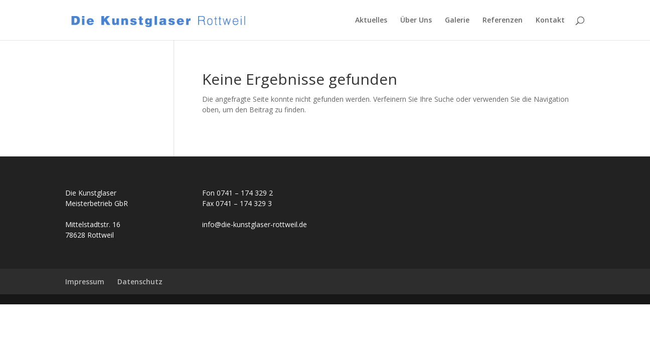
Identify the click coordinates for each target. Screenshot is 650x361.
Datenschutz (139, 281)
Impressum (84, 281)
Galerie (457, 21)
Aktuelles (371, 21)
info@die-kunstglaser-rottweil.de (254, 224)
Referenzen (502, 21)
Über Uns (416, 21)
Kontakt (550, 21)
